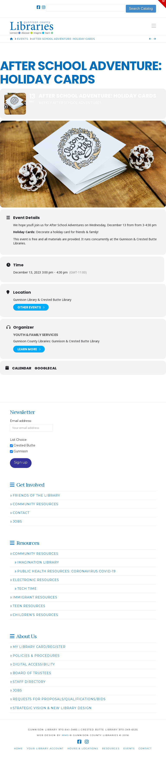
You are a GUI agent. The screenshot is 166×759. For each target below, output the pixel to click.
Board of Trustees (30, 673)
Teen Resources (27, 606)
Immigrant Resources (33, 597)
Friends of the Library (35, 495)
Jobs (16, 522)
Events (129, 748)
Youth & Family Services (35, 334)
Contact (19, 513)
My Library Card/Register (37, 647)
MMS (65, 735)
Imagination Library (37, 562)
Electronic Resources (34, 580)
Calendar (21, 368)
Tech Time (26, 589)
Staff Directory (28, 682)
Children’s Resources (34, 615)
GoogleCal (46, 368)
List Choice (18, 440)
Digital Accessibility (32, 664)
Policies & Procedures (35, 656)
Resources (111, 748)
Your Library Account (45, 748)
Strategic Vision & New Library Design (51, 708)
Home (18, 748)
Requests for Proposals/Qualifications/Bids (58, 699)
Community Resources (34, 504)
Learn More (29, 349)
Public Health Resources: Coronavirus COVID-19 (65, 571)
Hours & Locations (82, 748)
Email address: (21, 421)
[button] (154, 26)
